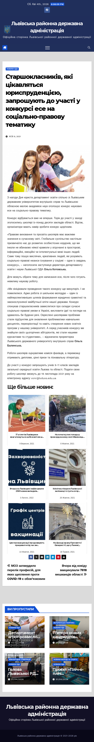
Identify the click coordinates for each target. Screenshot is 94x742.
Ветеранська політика (64, 623)
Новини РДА (14, 628)
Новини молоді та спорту (65, 659)
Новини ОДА (12, 69)
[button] (89, 47)
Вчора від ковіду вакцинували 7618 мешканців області (71, 570)
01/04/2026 (62, 643)
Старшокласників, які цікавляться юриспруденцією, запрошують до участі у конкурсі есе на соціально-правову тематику (43, 100)
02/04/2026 (17, 643)
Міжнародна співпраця (19, 659)
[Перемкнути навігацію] (47, 47)
